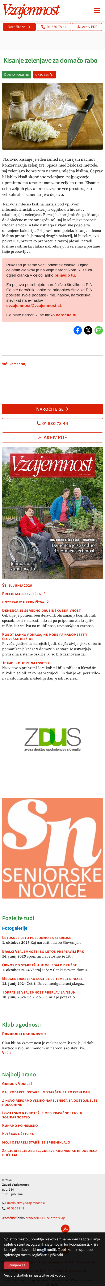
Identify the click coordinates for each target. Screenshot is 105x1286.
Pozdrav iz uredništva (25, 602)
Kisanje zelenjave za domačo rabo (49, 60)
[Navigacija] (97, 10)
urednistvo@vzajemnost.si (23, 1203)
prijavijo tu (64, 275)
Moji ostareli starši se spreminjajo (36, 1142)
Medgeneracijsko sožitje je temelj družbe (42, 979)
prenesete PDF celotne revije (45, 1218)
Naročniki (9, 1218)
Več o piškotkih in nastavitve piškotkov (34, 1275)
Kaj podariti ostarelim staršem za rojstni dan (46, 1092)
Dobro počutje (16, 74)
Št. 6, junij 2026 (17, 585)
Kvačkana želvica (18, 1134)
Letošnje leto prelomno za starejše (36, 938)
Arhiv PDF (87, 26)
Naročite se (19, 26)
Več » (6, 1053)
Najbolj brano (19, 1074)
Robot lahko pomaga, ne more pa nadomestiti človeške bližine (44, 636)
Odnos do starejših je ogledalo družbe (39, 965)
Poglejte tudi (18, 918)
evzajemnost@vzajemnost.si (33, 305)
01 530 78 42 (13, 1208)
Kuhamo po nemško (20, 1125)
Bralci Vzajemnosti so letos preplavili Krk (43, 951)
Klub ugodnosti (21, 1025)
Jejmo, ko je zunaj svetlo (26, 663)
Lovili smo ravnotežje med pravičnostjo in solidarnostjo (42, 1115)
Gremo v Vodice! (17, 1084)
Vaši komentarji (15, 364)
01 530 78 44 (53, 26)
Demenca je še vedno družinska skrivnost (41, 610)
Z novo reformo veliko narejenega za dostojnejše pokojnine (50, 1102)
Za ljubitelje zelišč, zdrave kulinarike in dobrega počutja (49, 1153)
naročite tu (66, 315)
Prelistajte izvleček (24, 594)
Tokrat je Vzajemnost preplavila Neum (39, 992)
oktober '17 (44, 74)
